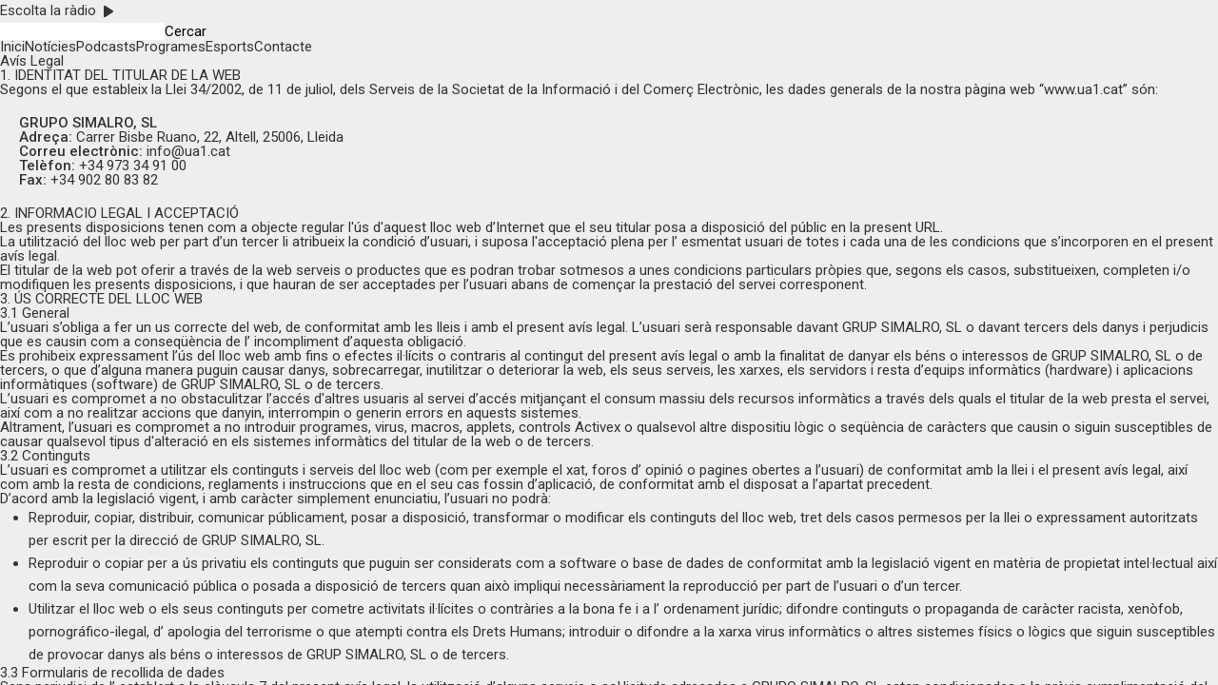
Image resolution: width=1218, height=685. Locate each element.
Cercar (185, 32)
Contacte (283, 46)
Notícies (50, 46)
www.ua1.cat (1083, 89)
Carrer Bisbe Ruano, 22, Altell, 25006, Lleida (210, 137)
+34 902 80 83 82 (104, 179)
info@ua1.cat (188, 151)
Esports (230, 46)
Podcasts (106, 46)
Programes (171, 46)
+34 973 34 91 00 (133, 165)
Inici (12, 46)
